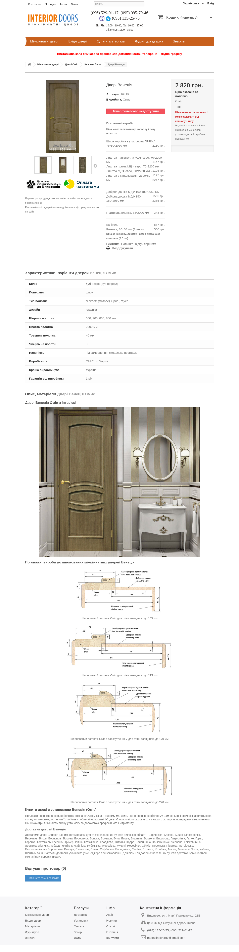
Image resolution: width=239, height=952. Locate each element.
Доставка (80, 914)
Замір (78, 932)
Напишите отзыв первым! (43, 877)
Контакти (34, 4)
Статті (110, 926)
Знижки (179, 41)
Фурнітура (32, 932)
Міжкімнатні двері (44, 41)
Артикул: (113, 94)
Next (95, 166)
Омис (127, 99)
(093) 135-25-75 (126, 18)
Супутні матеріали (111, 41)
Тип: (178, 106)
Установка (81, 920)
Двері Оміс (71, 64)
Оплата (79, 926)
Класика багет (93, 64)
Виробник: (114, 99)
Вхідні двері (77, 41)
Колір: (179, 101)
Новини (111, 920)
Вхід (210, 3)
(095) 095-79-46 (134, 12)
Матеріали (32, 926)
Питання (112, 932)
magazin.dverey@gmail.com (166, 937)
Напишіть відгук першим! (138, 244)
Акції (109, 914)
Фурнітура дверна (149, 41)
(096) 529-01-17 (104, 12)
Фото (74, 4)
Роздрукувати (122, 248)
